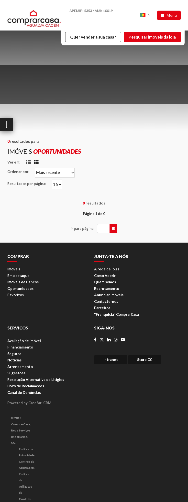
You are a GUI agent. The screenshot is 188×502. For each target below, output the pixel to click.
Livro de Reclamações (25, 386)
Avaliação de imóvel (24, 340)
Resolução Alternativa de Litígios (35, 379)
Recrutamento (106, 288)
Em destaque (18, 275)
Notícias (14, 360)
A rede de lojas (106, 269)
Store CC (144, 359)
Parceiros (102, 308)
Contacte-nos (106, 301)
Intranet (110, 359)
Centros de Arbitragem (26, 465)
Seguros (14, 353)
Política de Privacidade (26, 452)
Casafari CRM (39, 402)
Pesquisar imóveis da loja (152, 37)
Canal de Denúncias (24, 392)
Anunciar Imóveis (108, 295)
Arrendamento (20, 366)
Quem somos (105, 282)
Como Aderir (105, 275)
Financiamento (20, 347)
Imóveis (13, 269)
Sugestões (16, 373)
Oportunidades (20, 288)
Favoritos (15, 295)
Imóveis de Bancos (23, 282)
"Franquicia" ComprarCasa (116, 314)
